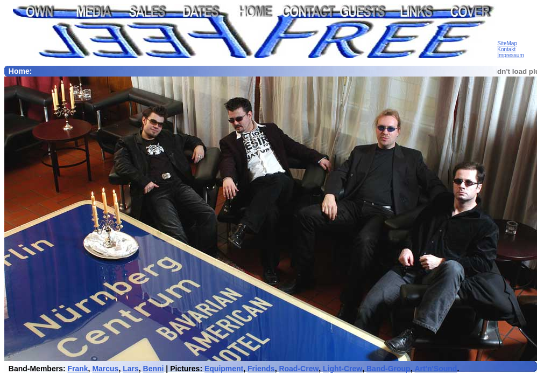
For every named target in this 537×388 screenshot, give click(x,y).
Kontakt (506, 49)
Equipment (223, 368)
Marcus (105, 368)
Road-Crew (299, 368)
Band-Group (388, 368)
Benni (153, 368)
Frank (77, 368)
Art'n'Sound (435, 368)
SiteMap (507, 43)
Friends (261, 368)
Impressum (510, 55)
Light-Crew (342, 368)
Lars (131, 368)
